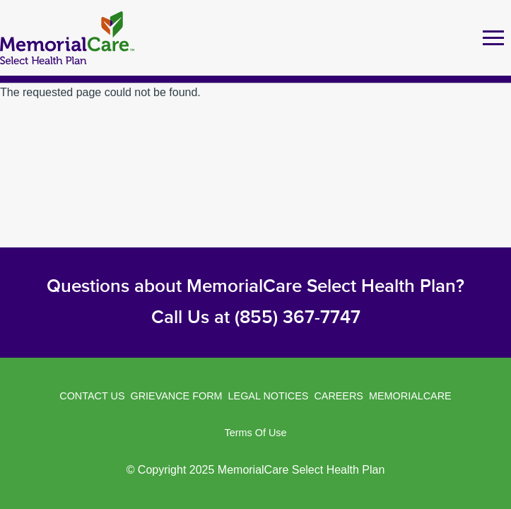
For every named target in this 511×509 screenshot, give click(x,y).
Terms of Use (256, 432)
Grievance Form (177, 396)
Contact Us (91, 396)
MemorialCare (410, 396)
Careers (338, 396)
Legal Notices (268, 396)
